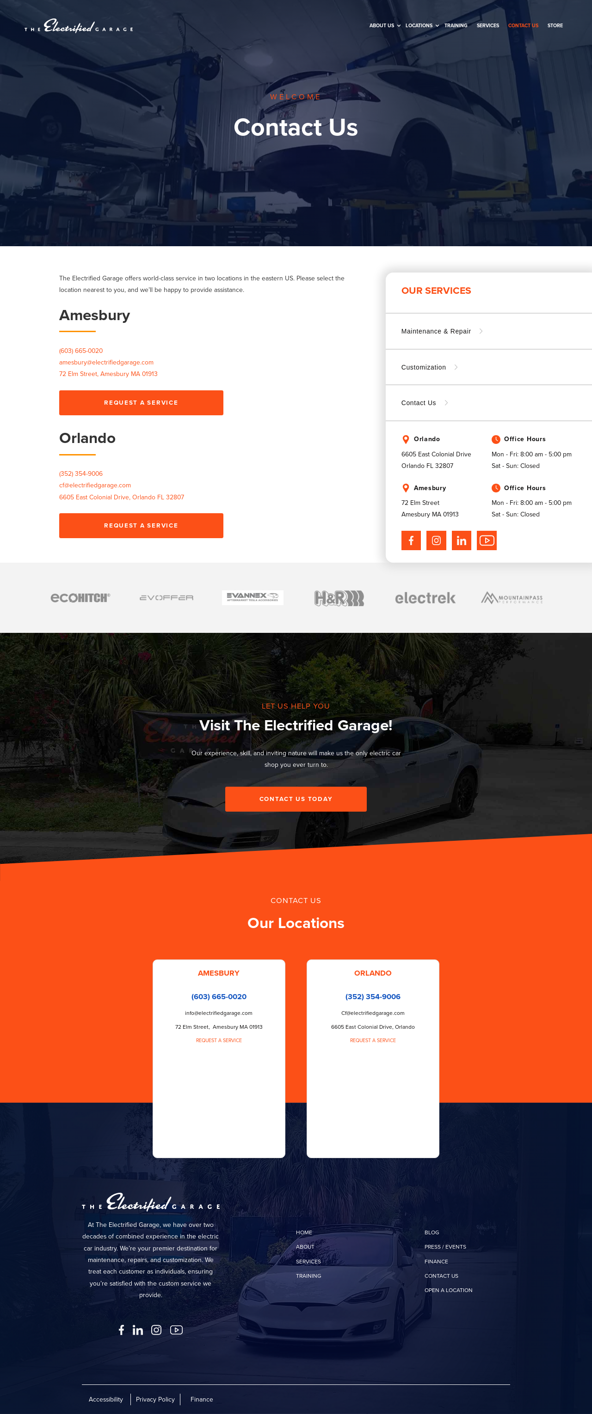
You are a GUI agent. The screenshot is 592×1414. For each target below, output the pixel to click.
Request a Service (219, 1040)
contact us (441, 1276)
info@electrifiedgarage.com (219, 1013)
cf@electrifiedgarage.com (95, 485)
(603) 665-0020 (219, 997)
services (308, 1261)
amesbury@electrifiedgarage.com (106, 362)
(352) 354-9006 (81, 474)
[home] (78, 25)
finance (436, 1261)
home (304, 1232)
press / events (445, 1247)
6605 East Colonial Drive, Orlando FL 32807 (121, 497)
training (456, 25)
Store (555, 25)
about (305, 1247)
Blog (432, 1232)
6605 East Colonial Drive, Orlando (373, 1027)
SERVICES (488, 25)
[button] (383, 25)
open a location (449, 1290)
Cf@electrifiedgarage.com (373, 1013)
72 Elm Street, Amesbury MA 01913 (108, 374)
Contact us (523, 25)
